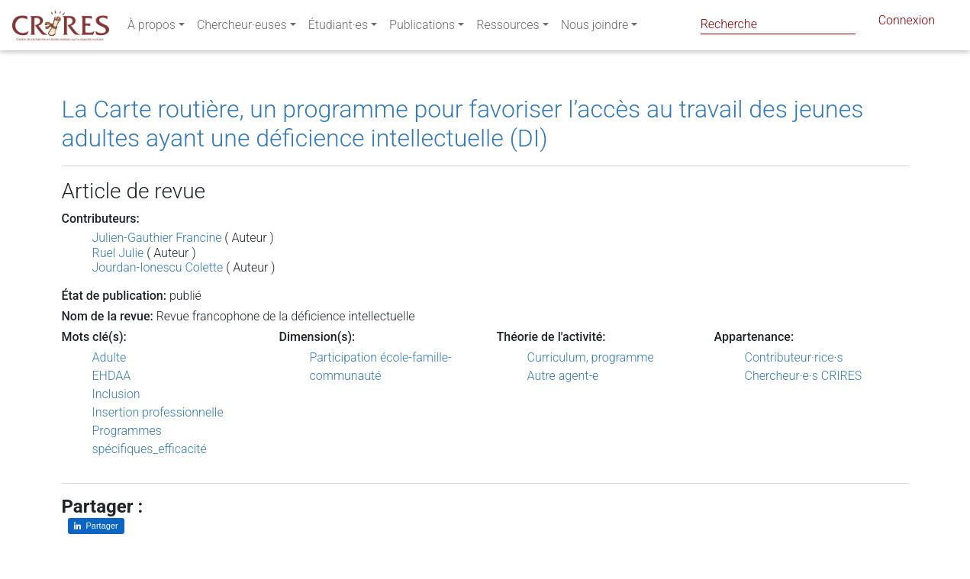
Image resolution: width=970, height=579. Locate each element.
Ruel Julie (118, 253)
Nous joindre (595, 28)
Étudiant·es (338, 28)
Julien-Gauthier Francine (157, 237)
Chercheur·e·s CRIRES (803, 375)
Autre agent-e (563, 375)
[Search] (778, 24)
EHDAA (111, 375)
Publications (422, 28)
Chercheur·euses (242, 28)
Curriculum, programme (590, 357)
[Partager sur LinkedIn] (96, 526)
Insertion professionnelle (158, 412)
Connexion (906, 23)
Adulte (109, 357)
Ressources (507, 28)
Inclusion (116, 394)
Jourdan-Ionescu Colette (158, 267)
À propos (151, 28)
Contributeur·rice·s (794, 357)
